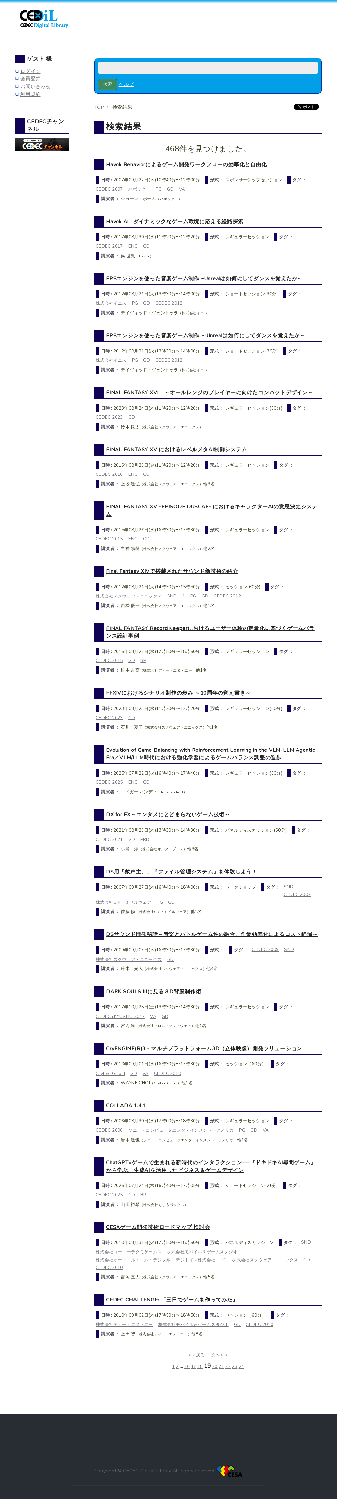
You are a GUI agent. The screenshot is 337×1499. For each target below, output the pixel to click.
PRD (144, 839)
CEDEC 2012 (169, 303)
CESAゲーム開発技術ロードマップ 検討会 (158, 1227)
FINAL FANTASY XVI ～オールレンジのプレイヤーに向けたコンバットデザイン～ (209, 392)
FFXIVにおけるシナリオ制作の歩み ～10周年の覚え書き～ (178, 692)
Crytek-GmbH (110, 1073)
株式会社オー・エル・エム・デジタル (133, 1260)
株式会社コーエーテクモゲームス (129, 1252)
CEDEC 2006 (109, 1130)
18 (200, 1367)
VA (182, 189)
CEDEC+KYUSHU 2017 (120, 1016)
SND (172, 596)
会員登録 (30, 79)
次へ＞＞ (220, 1355)
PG (159, 189)
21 (221, 1367)
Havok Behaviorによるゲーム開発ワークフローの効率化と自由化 (186, 164)
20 (215, 1367)
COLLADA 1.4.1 (126, 1105)
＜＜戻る (196, 1355)
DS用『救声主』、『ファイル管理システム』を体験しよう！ (181, 871)
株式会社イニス (111, 303)
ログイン (30, 71)
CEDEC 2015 (109, 539)
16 (187, 1367)
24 (241, 1367)
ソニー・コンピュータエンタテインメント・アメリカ (181, 1130)
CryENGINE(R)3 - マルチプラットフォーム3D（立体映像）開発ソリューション (204, 1048)
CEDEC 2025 (109, 782)
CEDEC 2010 (167, 1073)
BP (143, 661)
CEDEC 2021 (109, 839)
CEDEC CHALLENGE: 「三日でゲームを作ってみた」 (172, 1299)
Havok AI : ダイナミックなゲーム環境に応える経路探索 (175, 221)
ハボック (139, 189)
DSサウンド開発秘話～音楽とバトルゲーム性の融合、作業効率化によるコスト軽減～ (212, 934)
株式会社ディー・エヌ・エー (124, 1324)
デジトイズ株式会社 (195, 1260)
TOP (99, 107)
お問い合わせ (35, 86)
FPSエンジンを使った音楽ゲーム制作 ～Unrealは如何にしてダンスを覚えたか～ (205, 335)
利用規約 (30, 94)
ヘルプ (126, 84)
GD (170, 189)
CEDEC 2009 (265, 949)
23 (234, 1367)
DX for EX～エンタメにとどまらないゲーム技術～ (168, 814)
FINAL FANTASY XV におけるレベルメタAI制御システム (176, 449)
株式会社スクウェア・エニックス (129, 596)
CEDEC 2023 (109, 417)
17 (193, 1367)
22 (228, 1367)
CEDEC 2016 (109, 474)
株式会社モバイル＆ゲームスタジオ (202, 1252)
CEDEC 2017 (109, 246)
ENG (133, 246)
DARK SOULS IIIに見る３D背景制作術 (153, 991)
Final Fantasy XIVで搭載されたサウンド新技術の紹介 (172, 571)
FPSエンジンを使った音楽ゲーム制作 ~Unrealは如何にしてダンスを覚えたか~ (203, 278)
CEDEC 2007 (109, 189)
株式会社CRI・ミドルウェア (123, 902)
